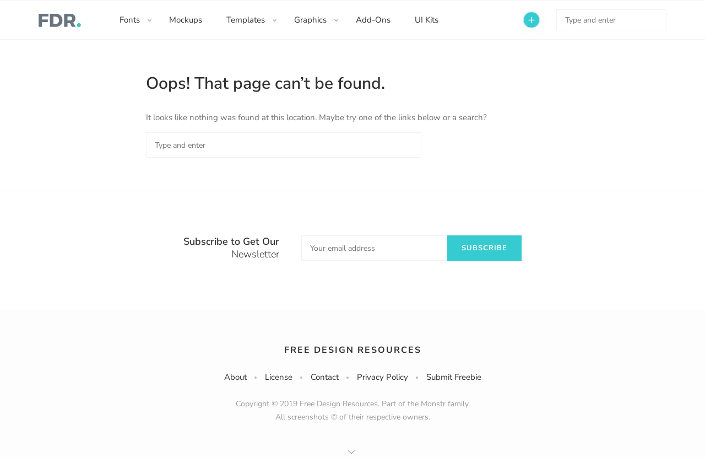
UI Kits (426, 19)
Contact (325, 377)
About (235, 377)
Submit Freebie (453, 377)
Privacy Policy (382, 377)
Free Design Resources (352, 350)
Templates (245, 19)
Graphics (310, 19)
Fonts (130, 19)
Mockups (185, 19)
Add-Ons (373, 19)
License (278, 377)
